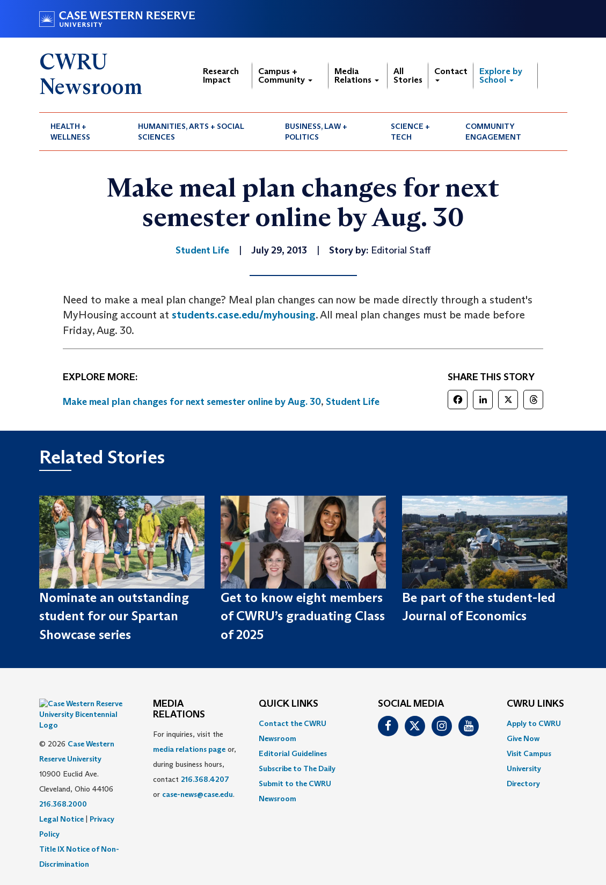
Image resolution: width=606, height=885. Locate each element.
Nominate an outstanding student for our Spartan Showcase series (114, 616)
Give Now (523, 738)
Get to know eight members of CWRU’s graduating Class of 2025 (303, 616)
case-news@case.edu (197, 794)
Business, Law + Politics (316, 131)
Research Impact (221, 75)
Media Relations (356, 75)
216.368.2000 (63, 777)
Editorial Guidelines (293, 753)
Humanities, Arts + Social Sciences (191, 131)
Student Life (352, 402)
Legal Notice (61, 792)
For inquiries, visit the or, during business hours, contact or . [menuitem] (194, 764)
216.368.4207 (205, 779)
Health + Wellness (70, 131)
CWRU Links (535, 704)
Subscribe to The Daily (297, 768)
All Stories (407, 75)
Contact (451, 74)
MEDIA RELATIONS (179, 709)
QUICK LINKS (288, 704)
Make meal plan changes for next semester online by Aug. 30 (192, 402)
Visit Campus (529, 753)
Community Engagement (493, 131)
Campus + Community (285, 75)
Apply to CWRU (534, 723)
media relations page (189, 749)
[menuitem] (83, 131)
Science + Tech (410, 131)
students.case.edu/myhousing (244, 314)
